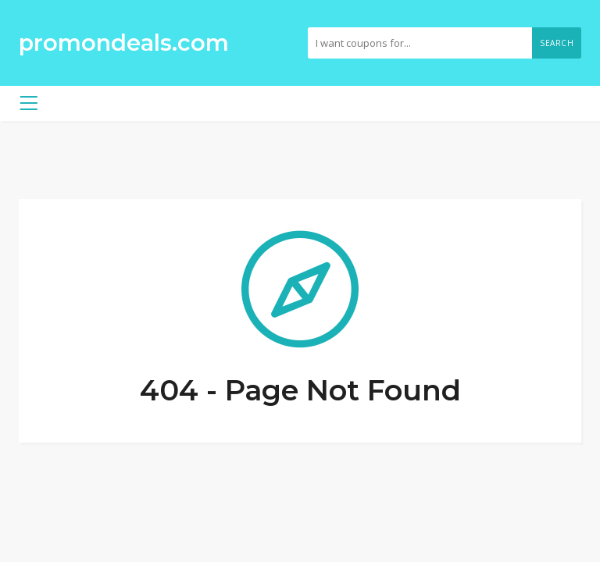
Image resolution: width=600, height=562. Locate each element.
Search (556, 42)
